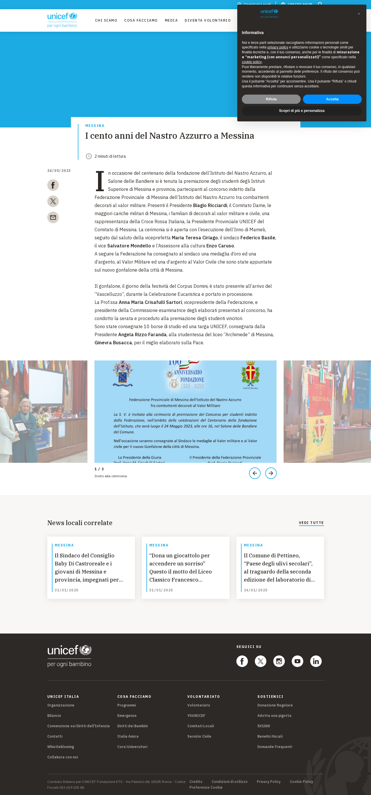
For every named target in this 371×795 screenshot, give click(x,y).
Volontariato (198, 705)
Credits (195, 781)
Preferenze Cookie (206, 787)
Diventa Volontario (208, 20)
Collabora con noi (62, 757)
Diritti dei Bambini (132, 726)
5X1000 (263, 726)
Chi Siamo (106, 20)
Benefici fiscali (270, 736)
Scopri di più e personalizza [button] (302, 111)
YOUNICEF (196, 715)
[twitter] (53, 202)
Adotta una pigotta (274, 715)
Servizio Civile (199, 736)
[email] (53, 218)
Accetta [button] (332, 99)
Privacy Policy (268, 781)
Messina (95, 126)
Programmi (126, 705)
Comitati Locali (200, 726)
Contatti (54, 736)
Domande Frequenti (274, 747)
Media (171, 20)
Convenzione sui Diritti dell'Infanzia (78, 726)
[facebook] (53, 186)
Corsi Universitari (132, 747)
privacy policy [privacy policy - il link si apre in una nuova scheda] (278, 47)
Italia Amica (128, 736)
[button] (359, 13)
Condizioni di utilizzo (230, 781)
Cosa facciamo (141, 20)
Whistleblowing (60, 747)
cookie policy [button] (252, 62)
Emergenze (127, 715)
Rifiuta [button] (271, 99)
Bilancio (54, 715)
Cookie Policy (301, 781)
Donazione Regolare (275, 705)
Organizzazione (60, 705)
